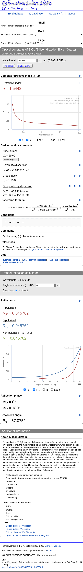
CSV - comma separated (34, 260)
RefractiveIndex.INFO (26, 3)
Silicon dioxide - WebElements (20, 533)
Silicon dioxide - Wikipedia (18, 526)
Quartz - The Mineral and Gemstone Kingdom (27, 536)
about (71, 13)
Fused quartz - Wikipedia (18, 529)
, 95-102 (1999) (47, 250)
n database (35, 13)
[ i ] (81, 75)
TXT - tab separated (58, 260)
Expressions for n (11, 260)
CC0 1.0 (51, 551)
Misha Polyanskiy (53, 546)
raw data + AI (55, 13)
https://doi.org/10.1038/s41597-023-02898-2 (22, 568)
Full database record (13, 263)
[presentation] (41, 207)
